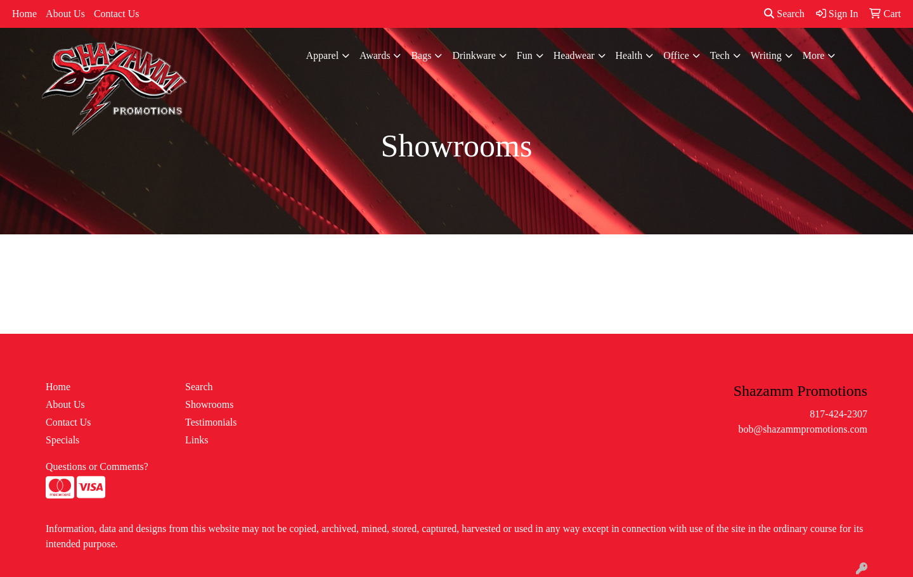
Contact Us (116, 13)
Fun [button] (525, 55)
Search (784, 13)
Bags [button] (421, 55)
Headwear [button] (574, 55)
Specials (62, 439)
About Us (65, 13)
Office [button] (676, 55)
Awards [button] (374, 55)
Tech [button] (720, 55)
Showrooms (209, 404)
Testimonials (211, 422)
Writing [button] (766, 55)
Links (196, 439)
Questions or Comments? (97, 466)
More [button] (814, 55)
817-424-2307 (838, 414)
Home (24, 13)
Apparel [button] (322, 55)
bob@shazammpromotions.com (802, 429)
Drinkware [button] (473, 55)
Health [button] (629, 55)
